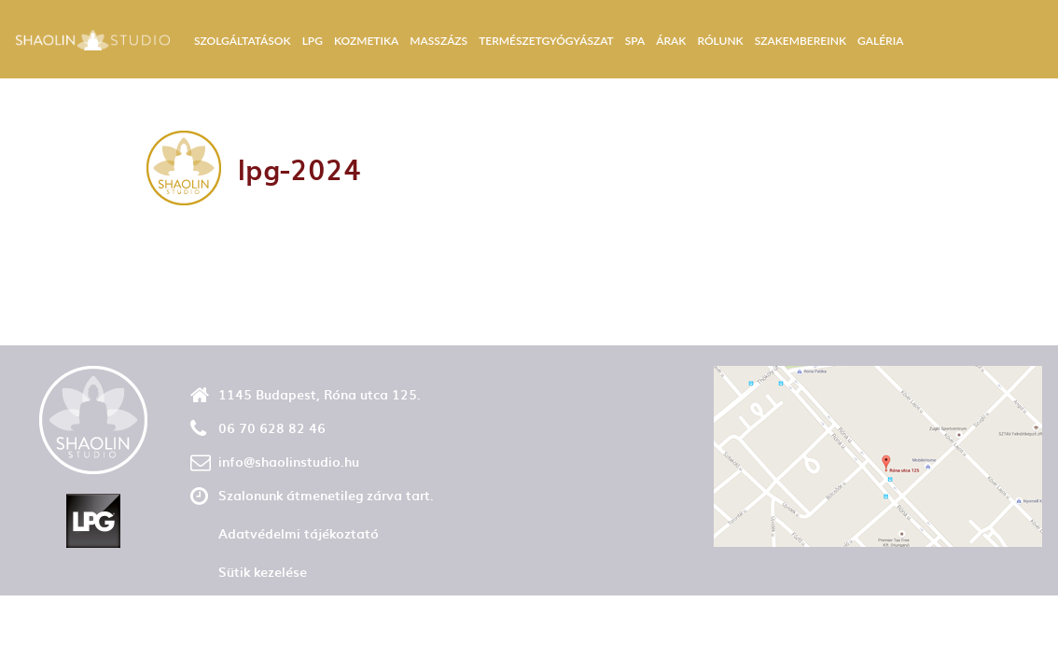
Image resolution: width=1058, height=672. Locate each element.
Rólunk (720, 41)
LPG (312, 41)
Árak (671, 41)
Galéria (880, 41)
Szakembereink (800, 41)
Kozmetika (366, 41)
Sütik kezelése (262, 571)
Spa (635, 41)
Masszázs (438, 41)
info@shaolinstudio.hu (288, 461)
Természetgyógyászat (546, 41)
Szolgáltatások (242, 41)
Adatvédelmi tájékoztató (298, 533)
